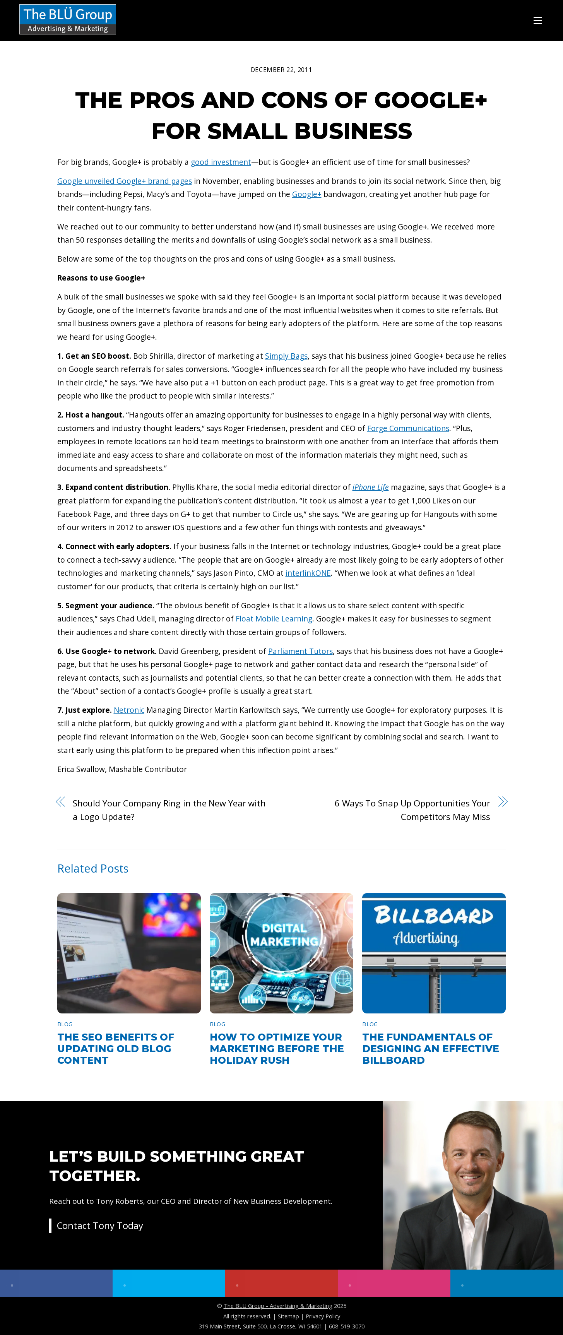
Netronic (129, 710)
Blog (65, 1024)
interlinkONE (308, 573)
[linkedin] (506, 1283)
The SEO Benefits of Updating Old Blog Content (115, 1048)
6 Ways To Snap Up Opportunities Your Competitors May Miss (412, 809)
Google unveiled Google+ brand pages (124, 181)
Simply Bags (286, 356)
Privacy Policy (323, 1316)
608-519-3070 (346, 1326)
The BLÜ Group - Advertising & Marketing (278, 1305)
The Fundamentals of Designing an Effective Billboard (430, 1048)
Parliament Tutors (300, 651)
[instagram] (394, 1283)
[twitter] (169, 1283)
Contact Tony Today (100, 1226)
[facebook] (56, 1283)
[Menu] (538, 19)
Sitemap (288, 1316)
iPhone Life (371, 487)
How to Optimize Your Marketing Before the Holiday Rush (277, 1048)
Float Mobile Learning (274, 618)
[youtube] (281, 1283)
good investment (221, 162)
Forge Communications (408, 428)
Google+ (307, 194)
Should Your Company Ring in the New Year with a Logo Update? (169, 809)
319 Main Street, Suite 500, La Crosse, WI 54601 (260, 1326)
